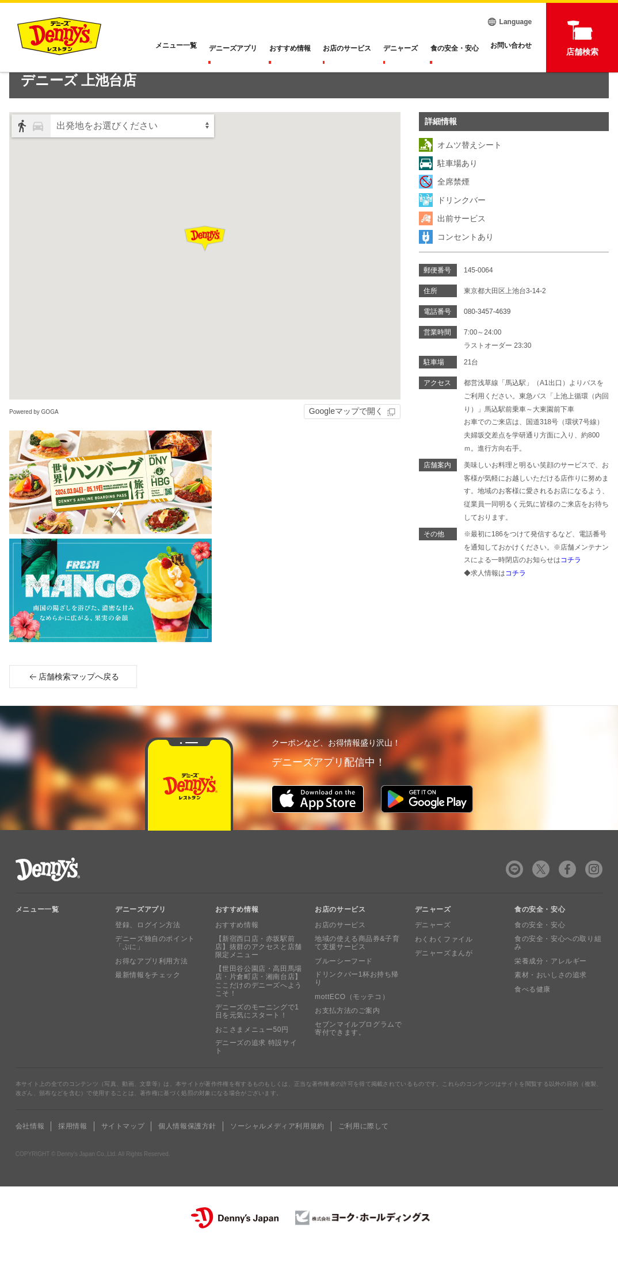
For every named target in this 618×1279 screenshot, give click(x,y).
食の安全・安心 (454, 48)
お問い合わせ (511, 48)
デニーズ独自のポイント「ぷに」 (155, 973)
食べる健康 (532, 1019)
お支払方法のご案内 (347, 1040)
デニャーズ (401, 48)
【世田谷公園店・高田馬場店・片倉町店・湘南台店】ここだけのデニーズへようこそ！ (258, 1010)
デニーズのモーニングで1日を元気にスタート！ (257, 1040)
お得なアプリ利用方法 (151, 990)
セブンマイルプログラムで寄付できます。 (358, 1058)
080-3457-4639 (487, 341)
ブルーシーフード (344, 990)
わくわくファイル (444, 969)
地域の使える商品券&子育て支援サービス (357, 973)
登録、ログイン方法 (147, 955)
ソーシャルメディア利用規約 (277, 1156)
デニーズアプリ (236, 48)
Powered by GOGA (34, 441)
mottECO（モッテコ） (352, 1027)
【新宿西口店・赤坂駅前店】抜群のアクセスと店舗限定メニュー (258, 977)
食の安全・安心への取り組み (557, 973)
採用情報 (72, 1156)
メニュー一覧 (37, 939)
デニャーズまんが (444, 983)
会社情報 (30, 1156)
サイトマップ (123, 1156)
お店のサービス (349, 48)
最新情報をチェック (147, 1005)
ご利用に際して (363, 1156)
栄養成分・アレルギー (550, 990)
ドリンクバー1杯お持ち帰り (357, 1008)
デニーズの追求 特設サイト (256, 1077)
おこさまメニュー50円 (252, 1059)
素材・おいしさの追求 (550, 1005)
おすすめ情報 (292, 48)
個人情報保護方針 (187, 1156)
